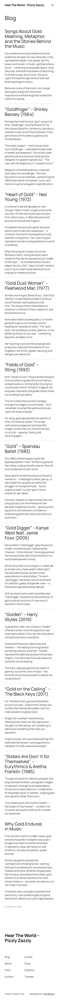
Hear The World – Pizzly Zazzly (24, 5)
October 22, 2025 (13, 906)
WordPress (49, 993)
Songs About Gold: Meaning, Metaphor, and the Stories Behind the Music (28, 39)
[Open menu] (52, 5)
